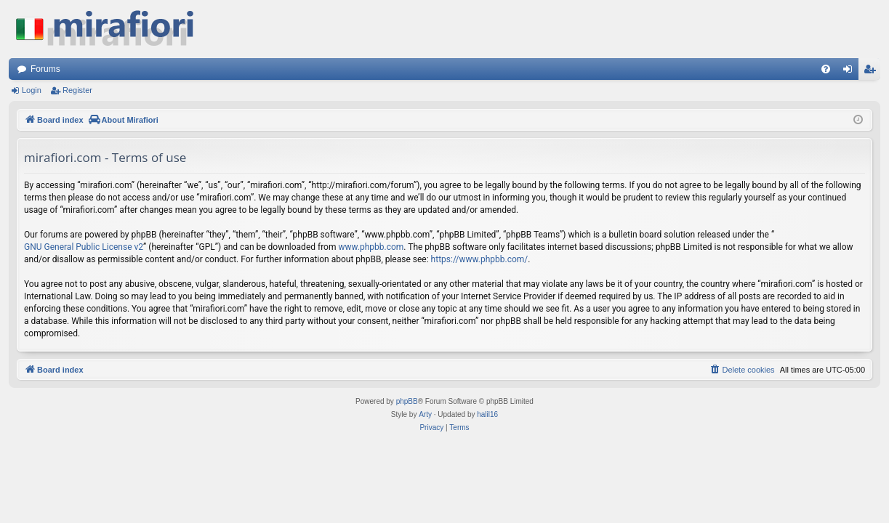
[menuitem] (826, 69)
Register (77, 90)
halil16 (487, 414)
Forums (45, 69)
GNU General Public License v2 (83, 247)
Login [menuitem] (850, 72)
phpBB (407, 401)
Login (31, 90)
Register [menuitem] (872, 72)
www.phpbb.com (370, 247)
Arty (425, 414)
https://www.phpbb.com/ (479, 259)
